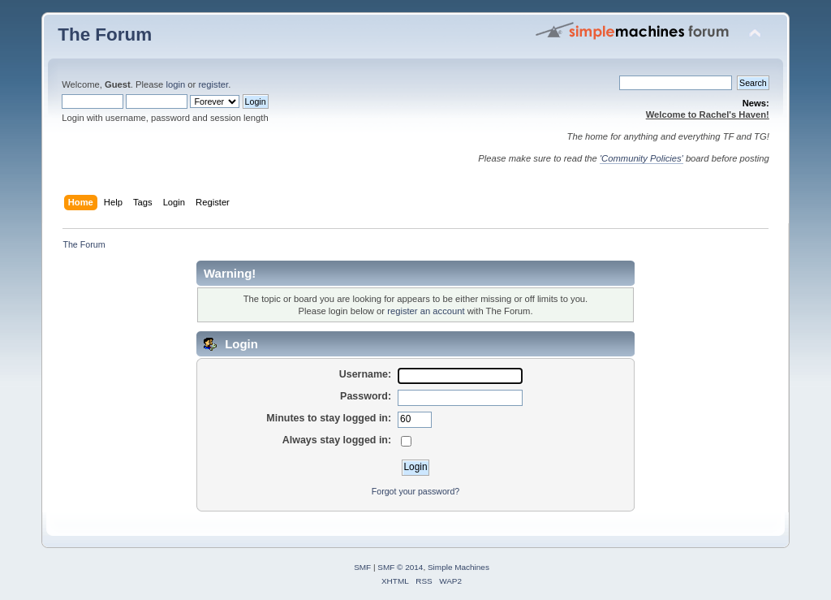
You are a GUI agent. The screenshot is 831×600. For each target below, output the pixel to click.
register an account (425, 311)
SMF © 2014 (400, 567)
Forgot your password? (415, 491)
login (175, 84)
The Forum (105, 34)
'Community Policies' (641, 158)
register (213, 84)
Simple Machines (458, 567)
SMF (362, 567)
